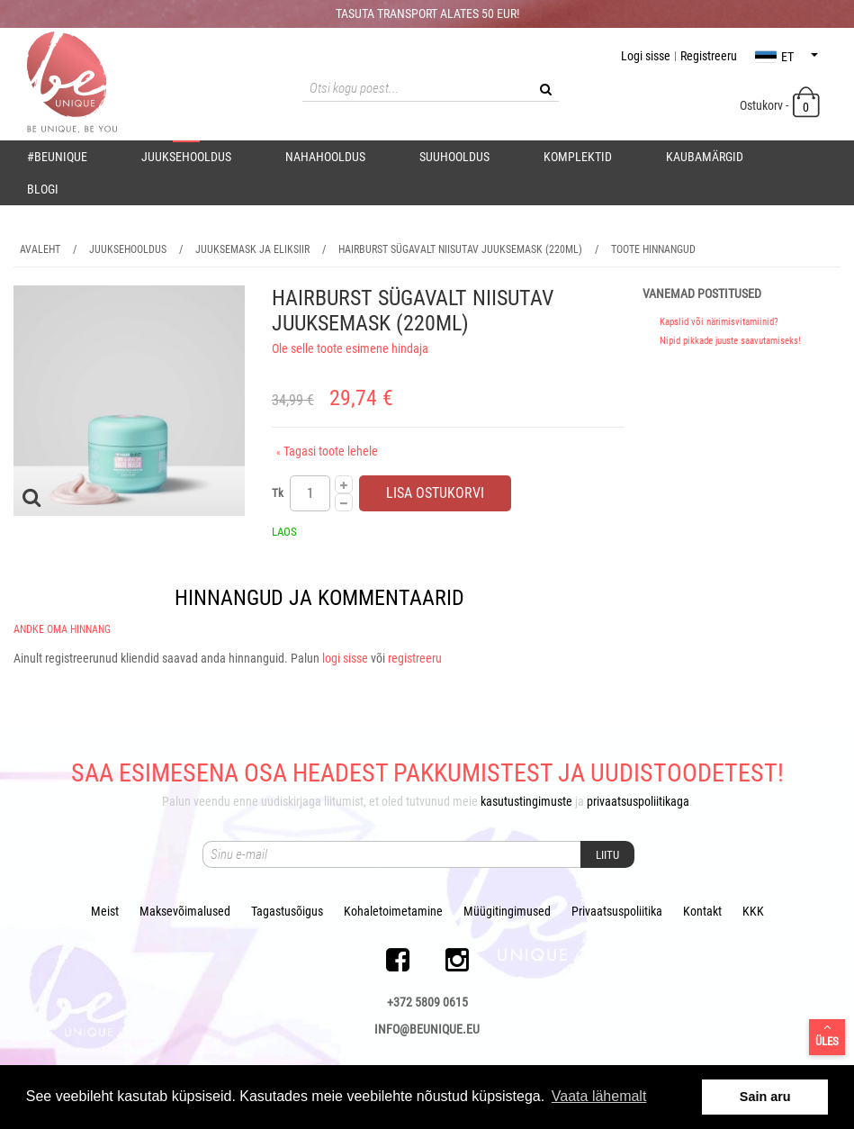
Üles (827, 1034)
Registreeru (708, 56)
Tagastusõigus (287, 911)
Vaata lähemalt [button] (599, 1096)
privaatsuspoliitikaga (638, 801)
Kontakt (702, 911)
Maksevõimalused (184, 911)
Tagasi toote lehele (327, 451)
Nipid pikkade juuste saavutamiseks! (730, 341)
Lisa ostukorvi (435, 492)
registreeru (415, 658)
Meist (105, 911)
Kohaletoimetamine (393, 911)
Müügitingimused (507, 911)
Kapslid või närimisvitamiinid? (719, 322)
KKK (753, 911)
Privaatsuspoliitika (616, 911)
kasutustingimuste (526, 801)
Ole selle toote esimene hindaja (350, 348)
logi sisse (345, 658)
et (786, 57)
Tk (277, 493)
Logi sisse (645, 56)
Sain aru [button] (765, 1096)
